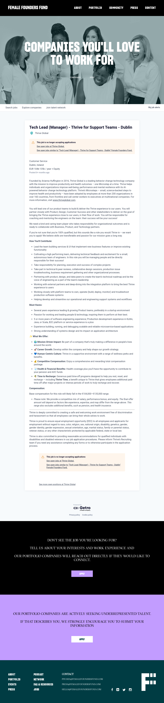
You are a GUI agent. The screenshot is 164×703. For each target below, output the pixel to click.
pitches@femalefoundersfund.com (87, 679)
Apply (82, 574)
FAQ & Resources (45, 684)
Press (134, 7)
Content (150, 7)
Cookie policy (87, 515)
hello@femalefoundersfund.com (86, 689)
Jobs (38, 689)
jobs (11, 107)
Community (116, 7)
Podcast (40, 674)
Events (12, 684)
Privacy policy (74, 515)
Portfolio (95, 7)
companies (31, 107)
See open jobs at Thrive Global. (51, 146)
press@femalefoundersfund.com (86, 684)
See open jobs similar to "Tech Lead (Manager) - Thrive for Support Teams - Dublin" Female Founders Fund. (84, 150)
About (78, 7)
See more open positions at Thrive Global (57, 484)
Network (41, 679)
